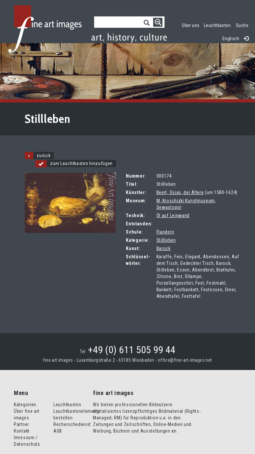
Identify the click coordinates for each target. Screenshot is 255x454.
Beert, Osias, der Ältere (180, 192)
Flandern (165, 232)
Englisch (230, 38)
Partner (21, 424)
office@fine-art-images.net (185, 360)
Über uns (190, 25)
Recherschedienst (72, 424)
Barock (163, 248)
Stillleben (166, 240)
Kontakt (22, 431)
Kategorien (25, 404)
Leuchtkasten (218, 24)
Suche (242, 25)
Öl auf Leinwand (173, 215)
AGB (57, 431)
